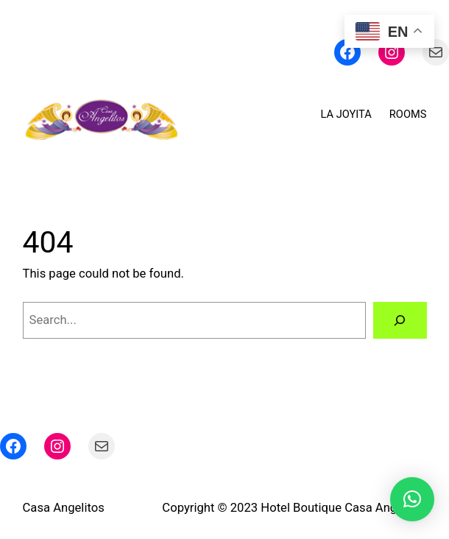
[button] (412, 499)
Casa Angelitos (64, 508)
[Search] (399, 320)
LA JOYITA (346, 114)
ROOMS (408, 114)
